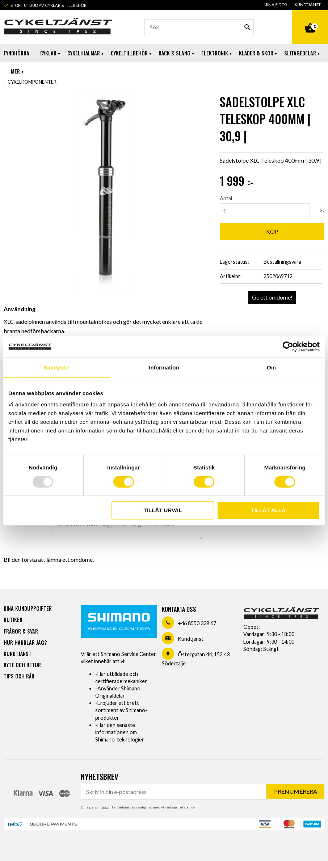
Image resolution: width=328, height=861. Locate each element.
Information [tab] (164, 367)
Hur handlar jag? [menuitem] (25, 642)
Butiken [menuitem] (13, 619)
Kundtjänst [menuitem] (308, 4)
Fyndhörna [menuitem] (16, 53)
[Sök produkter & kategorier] (199, 27)
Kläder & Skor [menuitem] (256, 53)
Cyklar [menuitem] (48, 53)
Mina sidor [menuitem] (275, 4)
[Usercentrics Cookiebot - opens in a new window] (288, 346)
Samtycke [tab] (57, 367)
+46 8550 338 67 (197, 623)
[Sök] (247, 27)
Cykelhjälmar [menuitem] (83, 53)
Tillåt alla (268, 510)
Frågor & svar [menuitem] (21, 631)
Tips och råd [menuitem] (19, 676)
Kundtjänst (190, 639)
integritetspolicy (180, 807)
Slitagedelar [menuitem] (300, 53)
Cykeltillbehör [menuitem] (129, 53)
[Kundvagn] (310, 19)
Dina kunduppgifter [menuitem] (28, 608)
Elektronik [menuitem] (214, 53)
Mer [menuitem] (15, 71)
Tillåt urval (163, 510)
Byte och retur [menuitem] (22, 665)
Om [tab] (271, 367)
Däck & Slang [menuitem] (174, 53)
